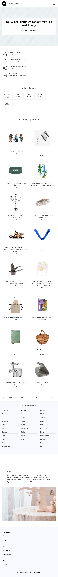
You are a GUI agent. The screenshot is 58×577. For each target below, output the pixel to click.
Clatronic (5, 417)
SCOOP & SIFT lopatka (42, 382)
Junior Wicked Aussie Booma (42, 248)
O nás (4, 560)
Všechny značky (7, 532)
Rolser (4, 435)
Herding (42, 439)
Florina (4, 428)
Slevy (4, 540)
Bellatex (42, 421)
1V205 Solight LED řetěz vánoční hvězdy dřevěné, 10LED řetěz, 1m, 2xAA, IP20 (15, 249)
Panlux (23, 439)
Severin (42, 417)
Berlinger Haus (6, 446)
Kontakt (5, 564)
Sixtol (23, 435)
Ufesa (42, 446)
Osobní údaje (7, 554)
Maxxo (42, 443)
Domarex (43, 432)
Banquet (4, 432)
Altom (23, 443)
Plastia (4, 439)
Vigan (23, 414)
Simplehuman (44, 435)
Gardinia (23, 410)
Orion (23, 421)
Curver (23, 425)
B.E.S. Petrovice (45, 428)
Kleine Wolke (44, 425)
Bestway (4, 425)
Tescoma (5, 421)
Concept (23, 417)
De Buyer (5, 410)
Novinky (5, 536)
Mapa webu (6, 550)
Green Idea (24, 428)
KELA (42, 414)
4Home (4, 414)
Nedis (23, 432)
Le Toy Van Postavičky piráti (15, 151)
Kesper (42, 410)
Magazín (5, 546)
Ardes (4, 443)
